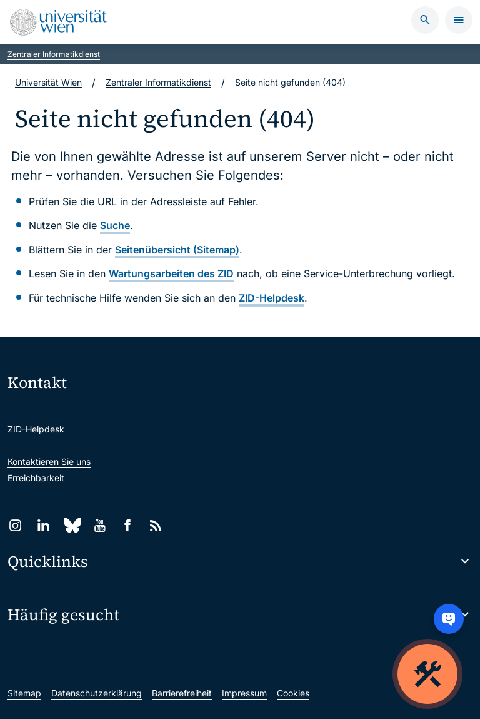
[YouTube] (99, 525)
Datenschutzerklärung (96, 693)
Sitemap (24, 693)
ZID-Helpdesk (271, 298)
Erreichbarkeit (36, 477)
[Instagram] (15, 525)
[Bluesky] (71, 525)
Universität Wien (48, 82)
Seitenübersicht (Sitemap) (177, 249)
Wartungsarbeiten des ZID (171, 273)
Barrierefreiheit (182, 693)
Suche (115, 225)
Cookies (293, 693)
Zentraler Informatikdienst (54, 54)
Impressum (244, 693)
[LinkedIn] (43, 525)
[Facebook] (128, 525)
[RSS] (156, 525)
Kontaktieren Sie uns (49, 461)
